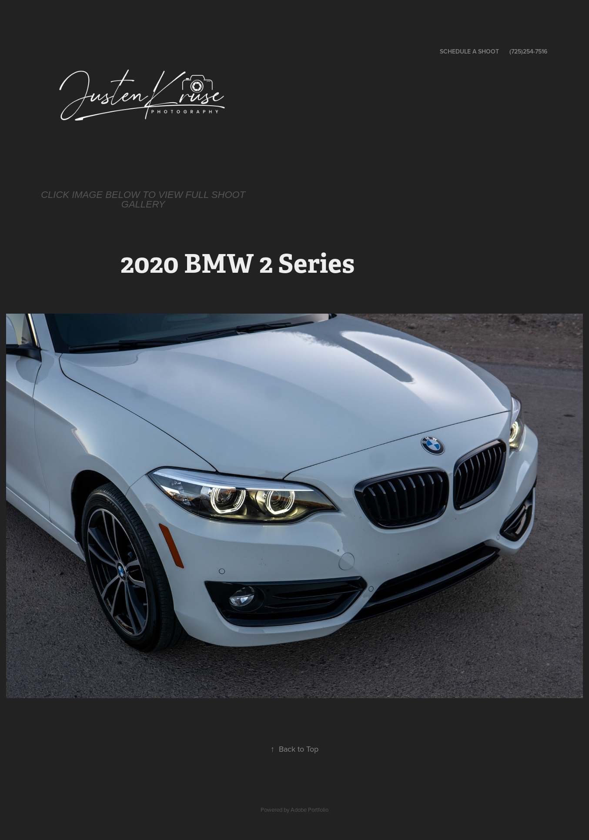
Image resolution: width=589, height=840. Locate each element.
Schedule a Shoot (469, 51)
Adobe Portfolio (309, 809)
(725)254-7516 (528, 51)
